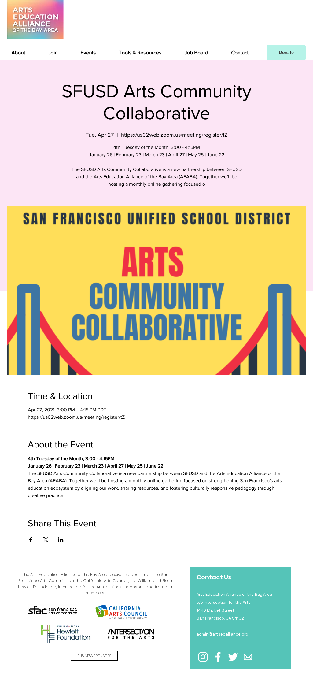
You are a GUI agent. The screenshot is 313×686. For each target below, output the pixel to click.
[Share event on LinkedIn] (61, 539)
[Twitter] (232, 657)
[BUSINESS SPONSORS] (94, 656)
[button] (25, 52)
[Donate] (286, 52)
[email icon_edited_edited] (247, 657)
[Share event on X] (46, 539)
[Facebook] (218, 657)
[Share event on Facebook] (31, 539)
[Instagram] (203, 657)
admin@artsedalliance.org (222, 634)
